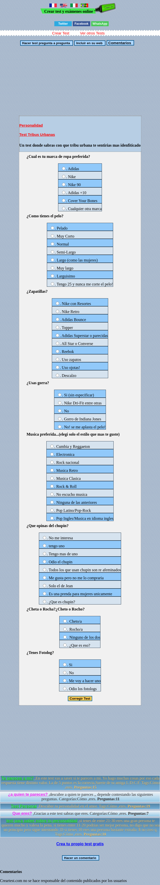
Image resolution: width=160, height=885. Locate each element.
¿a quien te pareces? (28, 794)
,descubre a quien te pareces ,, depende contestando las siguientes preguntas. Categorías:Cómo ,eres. (80, 796)
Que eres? (22, 813)
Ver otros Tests (92, 33)
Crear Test (60, 33)
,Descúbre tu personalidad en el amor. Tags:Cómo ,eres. (80, 806)
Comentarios (119, 43)
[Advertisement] (80, 81)
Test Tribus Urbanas (37, 134)
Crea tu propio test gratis (80, 844)
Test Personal (24, 806)
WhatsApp (99, 23)
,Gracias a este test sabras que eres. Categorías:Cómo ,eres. (80, 813)
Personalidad (31, 125)
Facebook (81, 23)
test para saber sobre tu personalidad (41, 821)
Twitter (63, 23)
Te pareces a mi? (17, 778)
